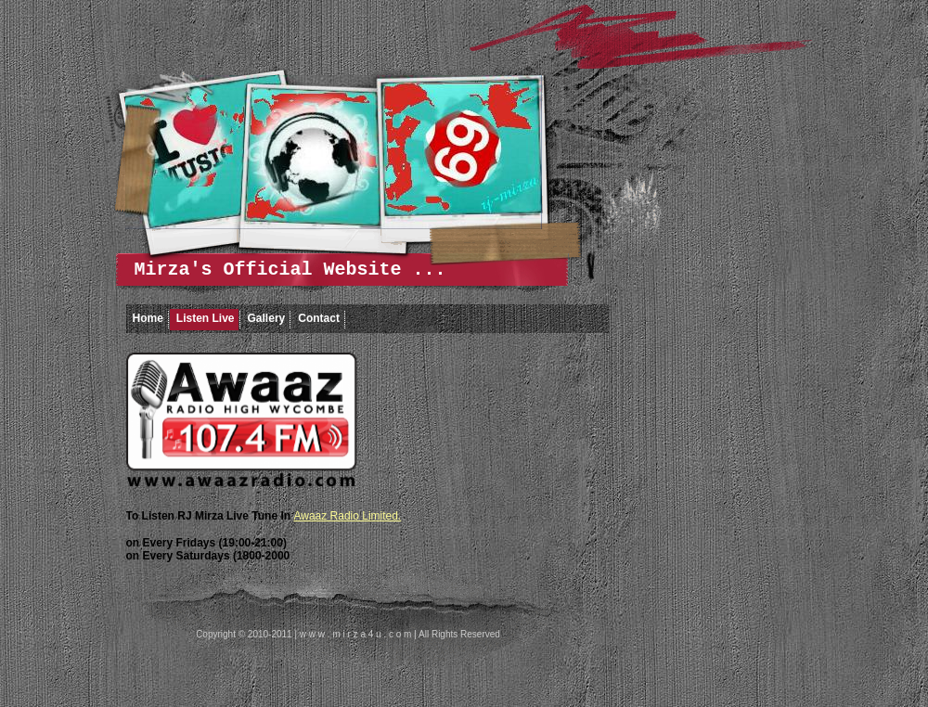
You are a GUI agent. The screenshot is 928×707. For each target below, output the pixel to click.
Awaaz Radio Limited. (347, 515)
